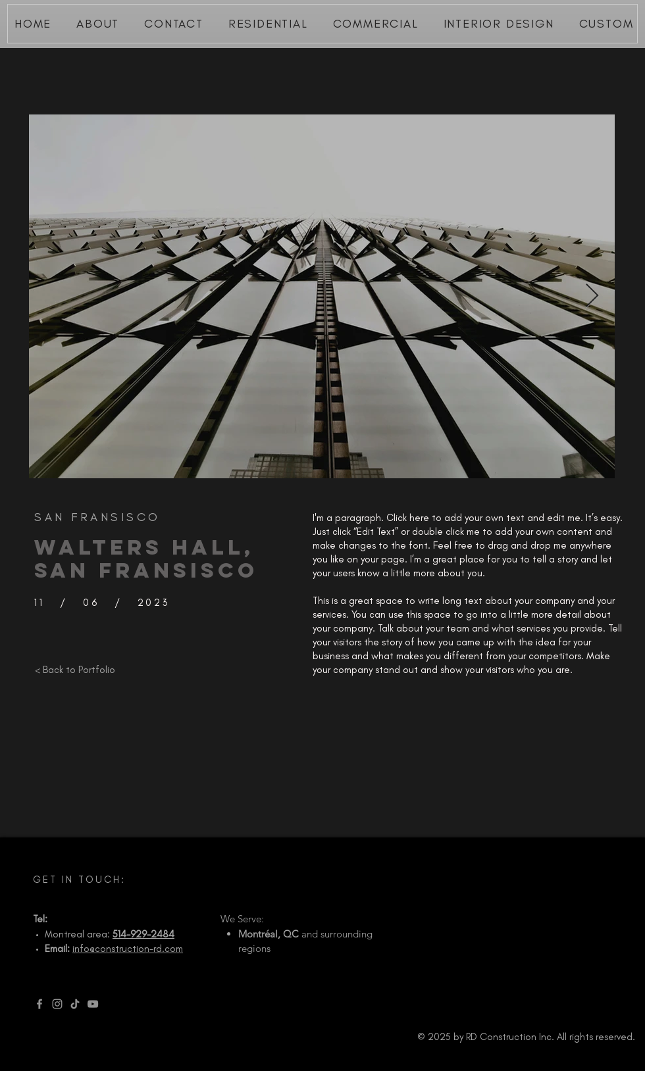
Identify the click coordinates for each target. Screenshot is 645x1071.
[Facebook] (39, 1003)
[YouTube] (92, 1003)
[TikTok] (75, 1003)
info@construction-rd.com (127, 949)
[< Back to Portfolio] (75, 670)
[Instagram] (57, 1003)
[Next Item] (592, 296)
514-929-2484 (143, 934)
